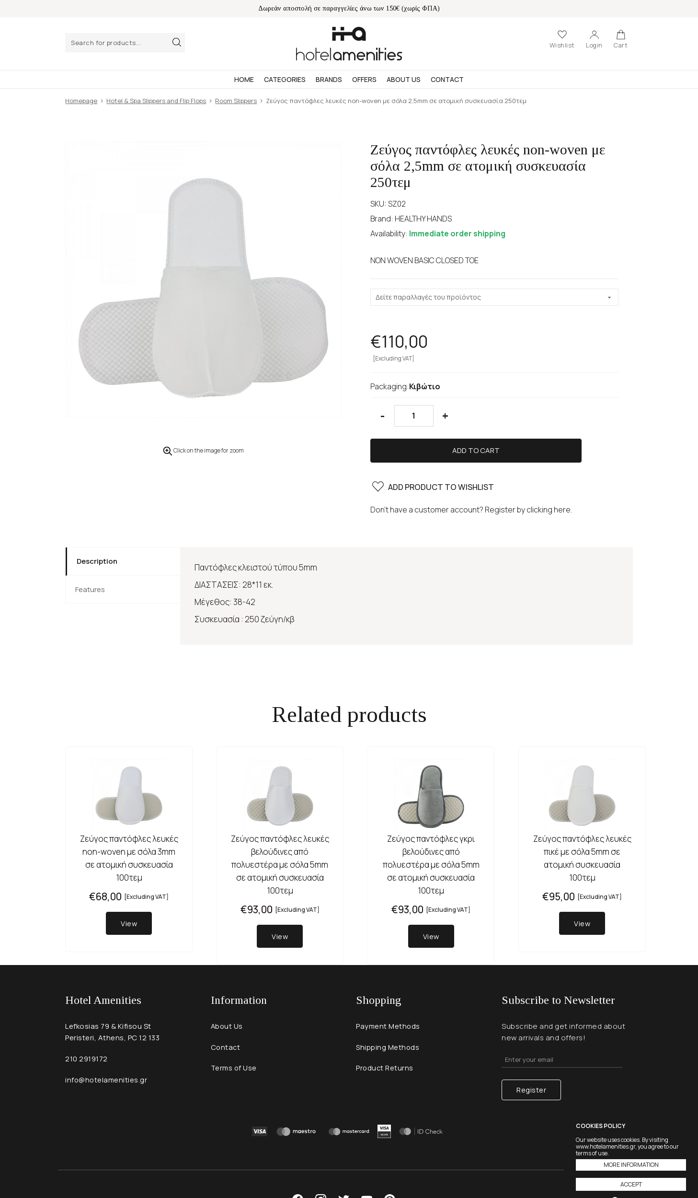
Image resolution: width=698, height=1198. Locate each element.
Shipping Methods (388, 1017)
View (129, 892)
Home (244, 79)
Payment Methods (388, 995)
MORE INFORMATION (631, 1165)
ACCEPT (631, 1184)
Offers (364, 79)
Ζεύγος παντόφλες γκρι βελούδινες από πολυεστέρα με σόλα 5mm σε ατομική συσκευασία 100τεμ (431, 833)
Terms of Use (234, 1038)
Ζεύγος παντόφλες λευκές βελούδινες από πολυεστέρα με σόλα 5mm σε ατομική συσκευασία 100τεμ (280, 833)
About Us (404, 79)
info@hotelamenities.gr (107, 1049)
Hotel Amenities (349, 43)
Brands (329, 79)
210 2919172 (86, 1028)
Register (531, 1056)
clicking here (548, 478)
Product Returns (385, 1038)
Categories (285, 79)
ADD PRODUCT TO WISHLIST (433, 457)
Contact (447, 79)
